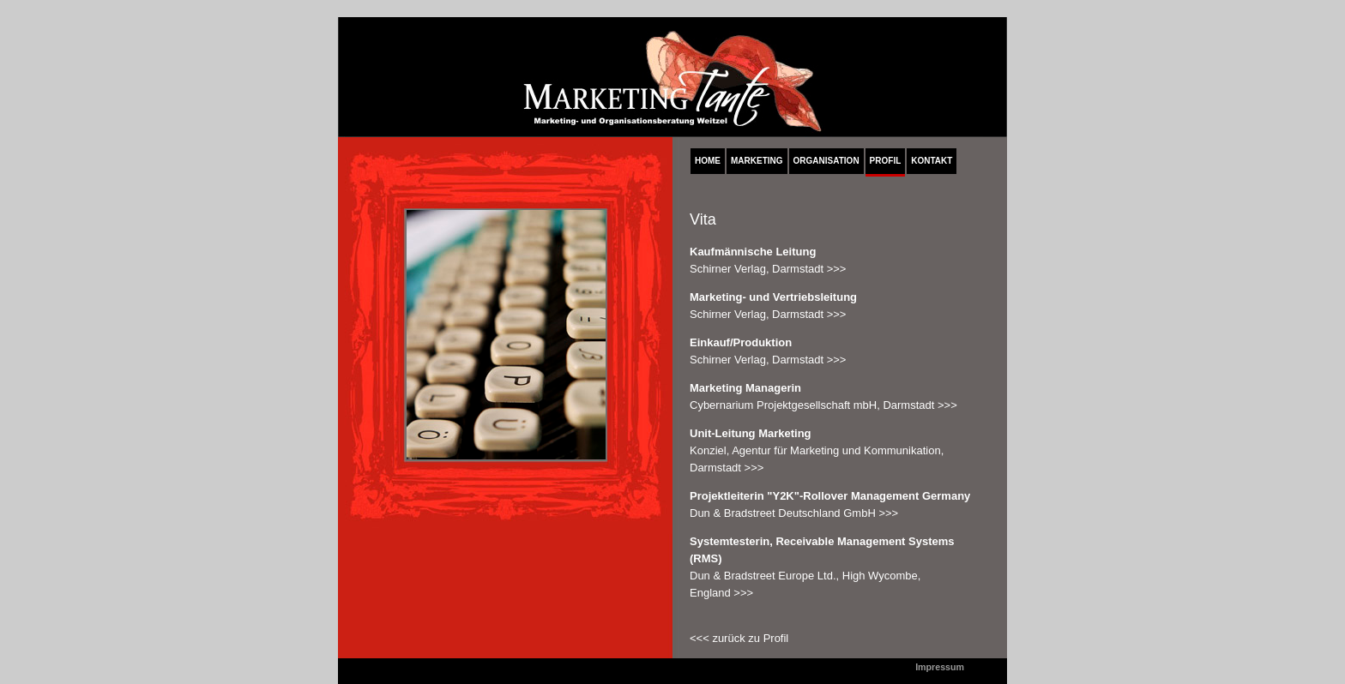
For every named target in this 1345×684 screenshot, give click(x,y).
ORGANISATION (826, 160)
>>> (837, 268)
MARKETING (757, 160)
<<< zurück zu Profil (739, 638)
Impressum (939, 667)
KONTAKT (931, 160)
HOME (708, 160)
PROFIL (886, 160)
